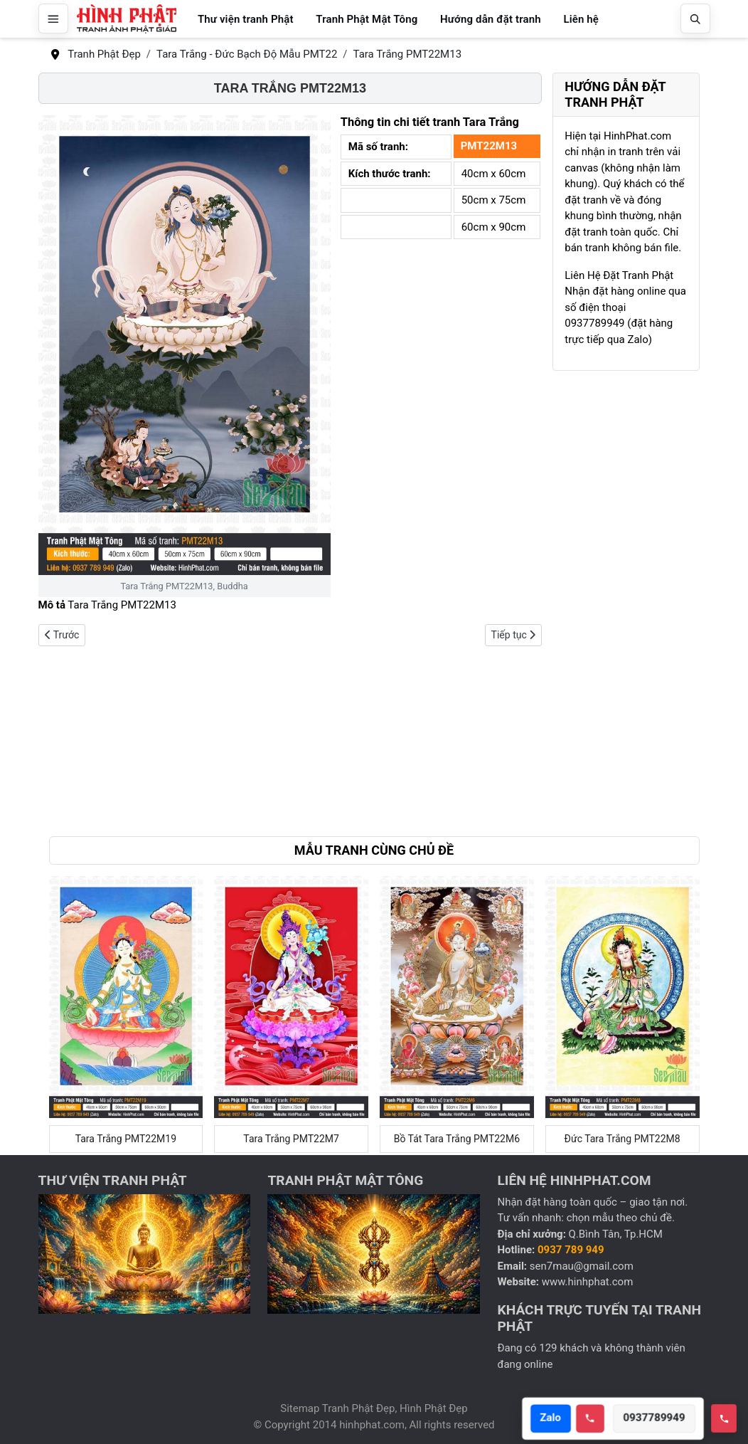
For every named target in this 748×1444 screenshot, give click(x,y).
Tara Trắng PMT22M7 (291, 1138)
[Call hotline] (592, 1418)
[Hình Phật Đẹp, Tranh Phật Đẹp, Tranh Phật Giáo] (126, 18)
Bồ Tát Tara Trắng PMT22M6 (457, 1138)
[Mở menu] (53, 18)
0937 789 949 (571, 1249)
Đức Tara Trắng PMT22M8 (622, 1138)
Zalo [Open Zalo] (552, 1418)
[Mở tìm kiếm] (695, 18)
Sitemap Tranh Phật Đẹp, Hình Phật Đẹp (373, 1408)
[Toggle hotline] (724, 1418)
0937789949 (657, 1418)
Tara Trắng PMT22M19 (125, 1138)
